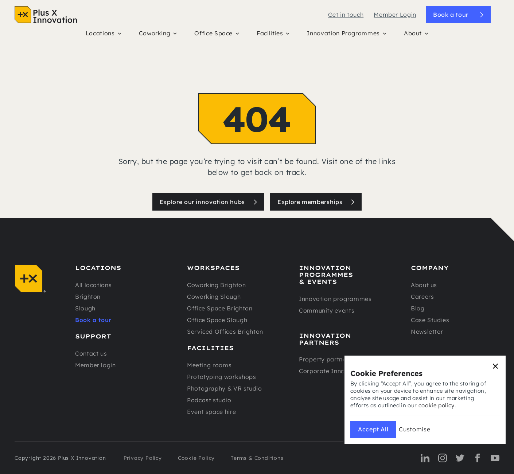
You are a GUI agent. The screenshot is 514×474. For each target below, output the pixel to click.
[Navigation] (46, 14)
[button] (103, 35)
